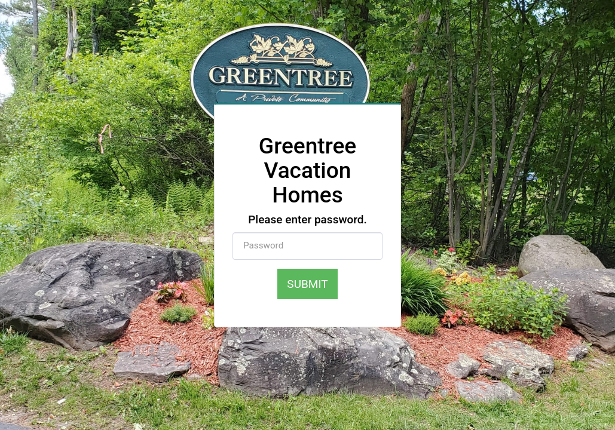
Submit (307, 284)
